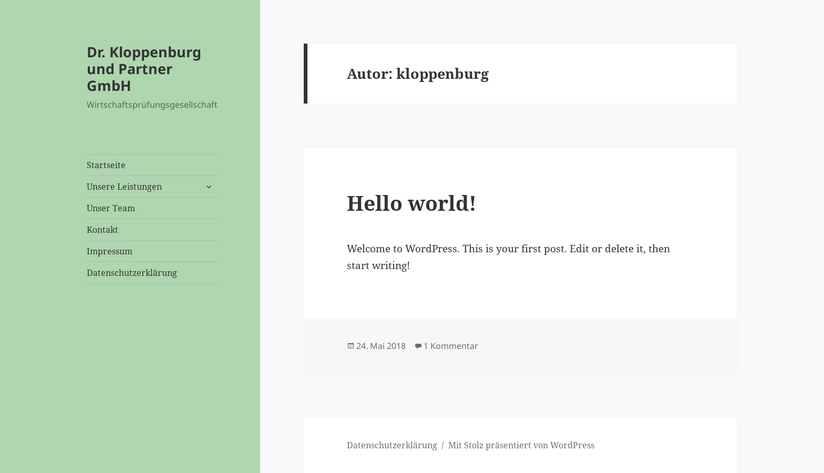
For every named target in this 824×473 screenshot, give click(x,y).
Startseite (106, 165)
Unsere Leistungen (124, 186)
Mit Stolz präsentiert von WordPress (521, 445)
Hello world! (412, 203)
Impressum (109, 251)
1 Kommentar (451, 346)
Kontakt (102, 229)
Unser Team (111, 208)
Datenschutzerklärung (132, 273)
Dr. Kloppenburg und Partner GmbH (144, 68)
